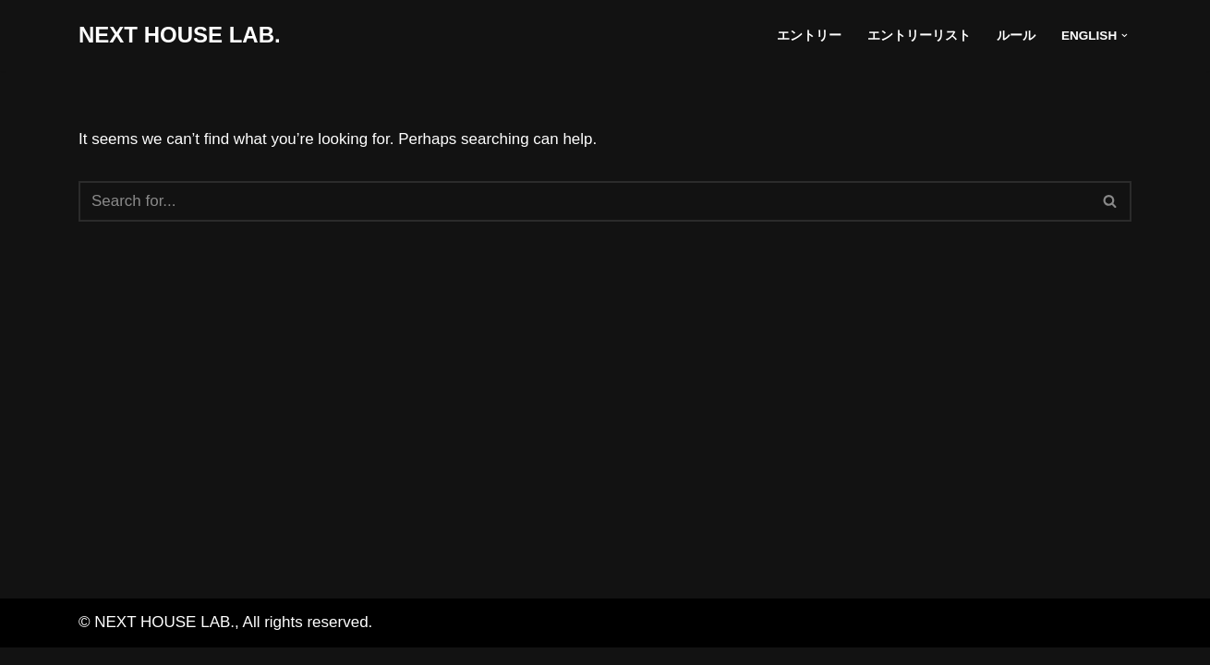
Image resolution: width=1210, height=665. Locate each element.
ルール (1016, 35)
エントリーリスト (919, 35)
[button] (1124, 35)
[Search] (584, 201)
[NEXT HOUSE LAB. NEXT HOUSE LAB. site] (180, 35)
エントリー (809, 35)
